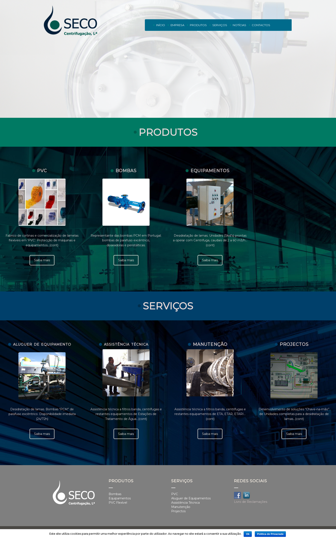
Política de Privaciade (270, 534)
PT (278, 25)
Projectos (178, 511)
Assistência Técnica (185, 503)
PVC (174, 494)
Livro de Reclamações (250, 502)
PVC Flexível (118, 503)
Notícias (239, 25)
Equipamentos (120, 498)
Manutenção (180, 507)
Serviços (219, 26)
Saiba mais (42, 260)
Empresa (177, 25)
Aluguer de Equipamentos (191, 498)
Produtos (198, 26)
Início (160, 25)
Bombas (115, 494)
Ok (247, 534)
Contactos (261, 25)
